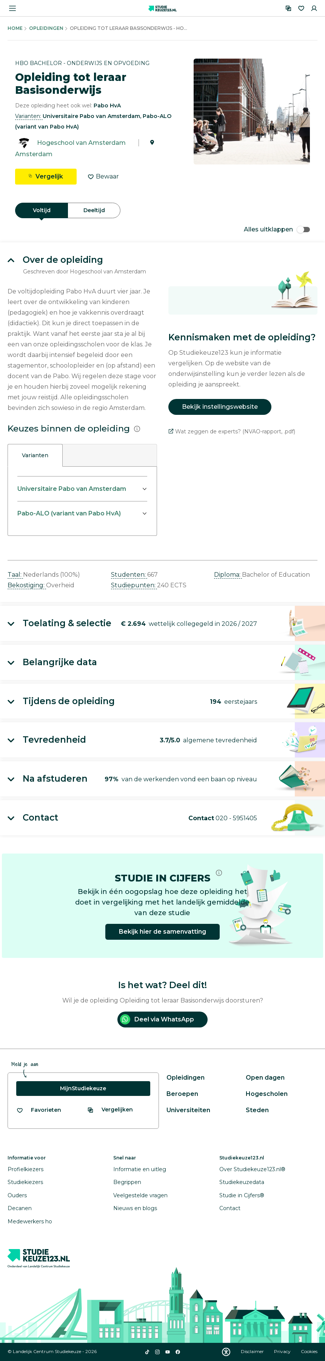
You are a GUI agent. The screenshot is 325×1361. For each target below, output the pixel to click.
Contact (229, 1208)
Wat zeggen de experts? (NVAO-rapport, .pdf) (231, 431)
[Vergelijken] (288, 8)
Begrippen (127, 1182)
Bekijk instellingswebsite (220, 406)
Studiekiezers (25, 1182)
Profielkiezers (25, 1169)
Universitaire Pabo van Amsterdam (71, 488)
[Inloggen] (314, 8)
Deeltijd (94, 210)
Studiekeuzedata (241, 1182)
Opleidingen (46, 28)
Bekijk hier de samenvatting (162, 931)
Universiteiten (188, 1110)
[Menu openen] (12, 8)
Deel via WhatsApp (157, 1019)
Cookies (309, 1351)
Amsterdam (33, 154)
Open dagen (265, 1077)
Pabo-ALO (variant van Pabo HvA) (69, 513)
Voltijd (42, 210)
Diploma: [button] (228, 574)
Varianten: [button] (29, 116)
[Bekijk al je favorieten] (38, 1110)
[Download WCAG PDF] (226, 1351)
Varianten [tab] (35, 455)
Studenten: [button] (129, 574)
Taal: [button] (15, 574)
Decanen (20, 1208)
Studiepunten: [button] (134, 585)
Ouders (17, 1195)
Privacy (283, 1351)
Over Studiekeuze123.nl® (252, 1169)
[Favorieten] (301, 8)
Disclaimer (253, 1351)
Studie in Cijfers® (241, 1195)
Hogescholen (267, 1093)
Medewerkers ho (30, 1221)
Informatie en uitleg (139, 1169)
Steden (257, 1110)
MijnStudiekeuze (83, 1088)
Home (15, 28)
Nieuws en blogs (135, 1208)
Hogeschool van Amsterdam (81, 142)
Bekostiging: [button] (27, 585)
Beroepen (182, 1093)
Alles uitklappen (277, 229)
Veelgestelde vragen (140, 1195)
